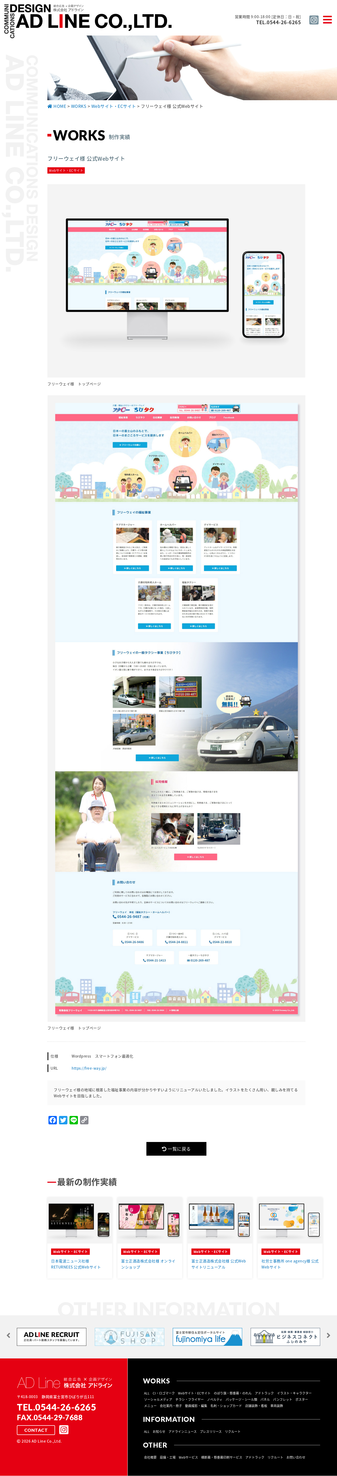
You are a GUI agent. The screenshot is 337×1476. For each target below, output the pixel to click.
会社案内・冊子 (171, 1406)
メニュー (150, 1406)
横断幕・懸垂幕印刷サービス (221, 1457)
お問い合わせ (295, 1457)
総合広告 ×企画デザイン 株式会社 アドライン (88, 22)
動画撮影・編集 (196, 1406)
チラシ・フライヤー (189, 1399)
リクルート (233, 1431)
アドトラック (264, 1393)
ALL (147, 1393)
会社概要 (150, 1457)
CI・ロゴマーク (164, 1393)
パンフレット (282, 1399)
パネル (265, 1399)
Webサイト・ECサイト (194, 1393)
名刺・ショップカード (226, 1406)
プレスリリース (211, 1431)
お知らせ (159, 1431)
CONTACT (36, 1430)
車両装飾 (276, 1406)
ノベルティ (214, 1399)
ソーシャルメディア (158, 1399)
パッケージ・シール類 (241, 1399)
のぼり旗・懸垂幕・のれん (233, 1393)
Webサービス (188, 1457)
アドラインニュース (182, 1431)
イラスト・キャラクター (294, 1393)
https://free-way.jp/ (90, 1068)
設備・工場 (168, 1457)
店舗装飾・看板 (256, 1406)
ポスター (301, 1399)
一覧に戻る (176, 1149)
